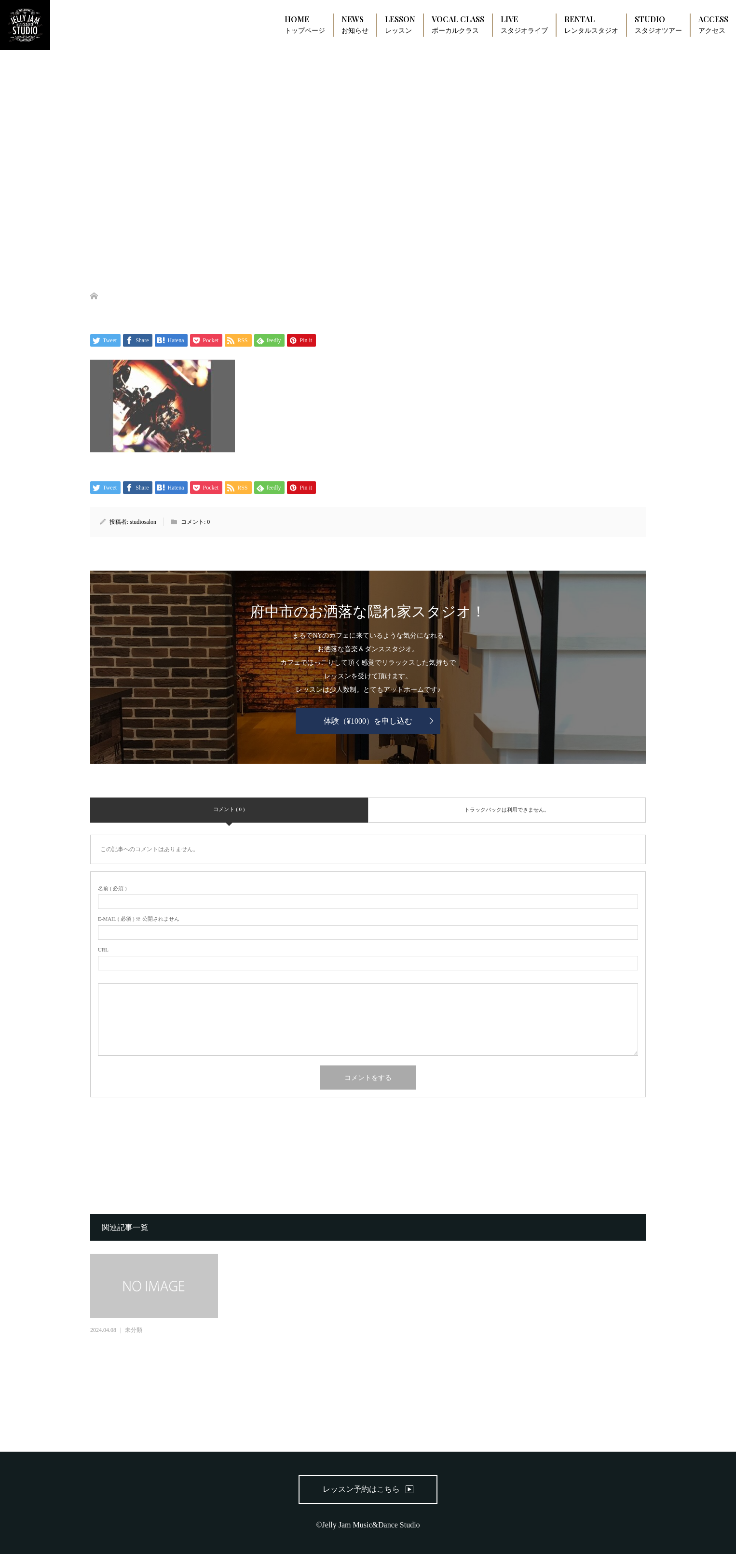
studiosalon (143, 521)
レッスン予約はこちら (361, 1489)
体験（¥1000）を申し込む (368, 721)
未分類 (133, 1330)
